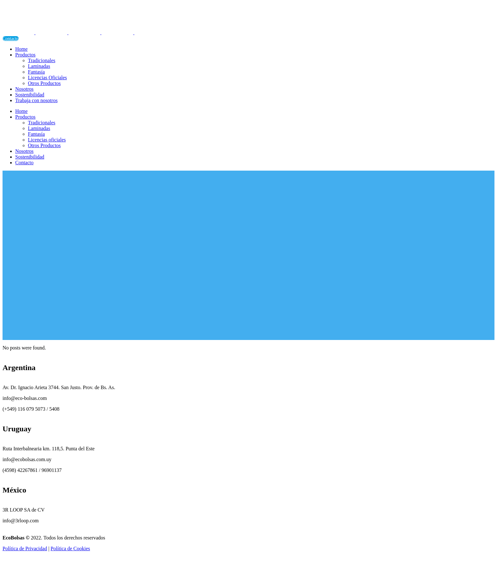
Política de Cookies (70, 548)
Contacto (11, 38)
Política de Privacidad (25, 548)
